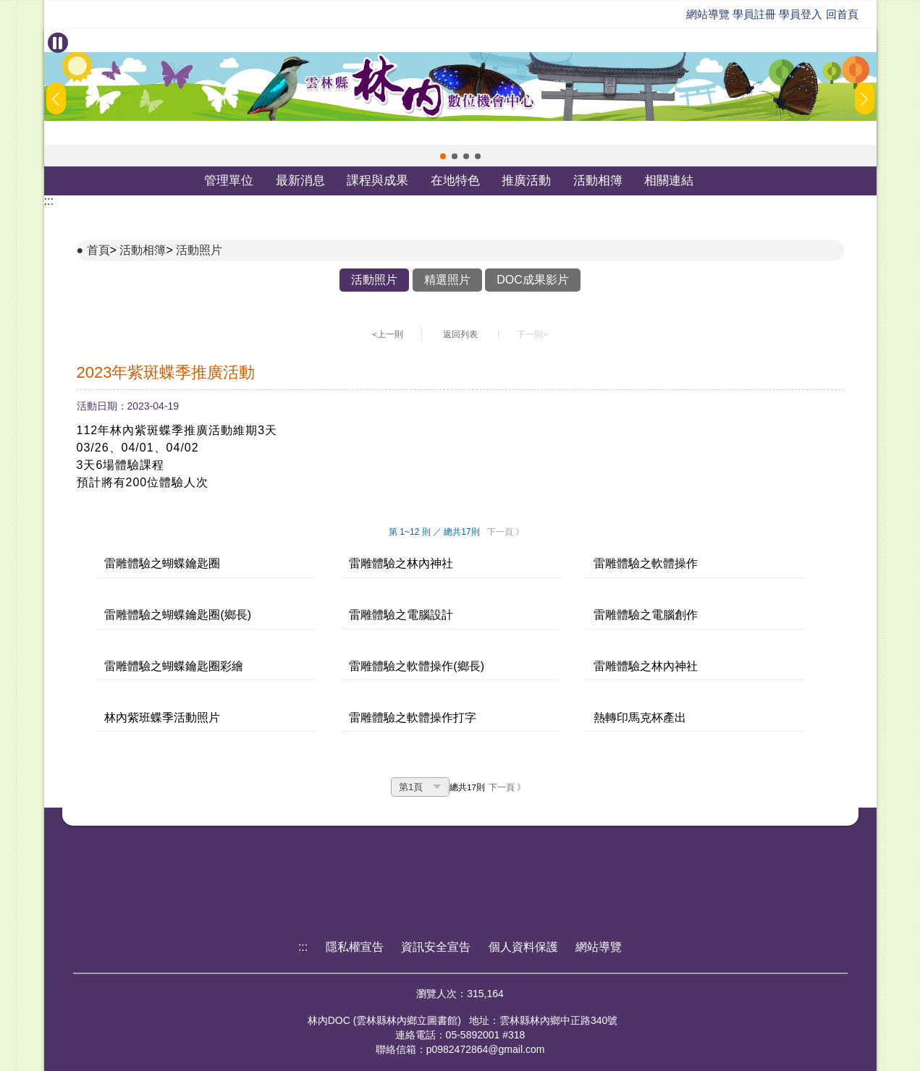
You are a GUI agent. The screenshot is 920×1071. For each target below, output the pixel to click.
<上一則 (388, 334)
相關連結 (668, 180)
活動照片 (199, 250)
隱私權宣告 (355, 947)
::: (49, 201)
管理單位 (228, 180)
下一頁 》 (505, 532)
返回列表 (460, 334)
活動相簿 (598, 180)
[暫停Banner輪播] (58, 43)
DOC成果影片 (533, 280)
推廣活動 (526, 180)
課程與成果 (377, 180)
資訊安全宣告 (435, 947)
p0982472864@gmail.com (485, 1049)
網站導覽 (708, 14)
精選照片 (447, 280)
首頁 (98, 250)
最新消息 (300, 180)
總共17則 (467, 787)
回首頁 (842, 14)
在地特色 (455, 180)
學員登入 (800, 14)
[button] (443, 156)
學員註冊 (754, 14)
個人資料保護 (523, 947)
